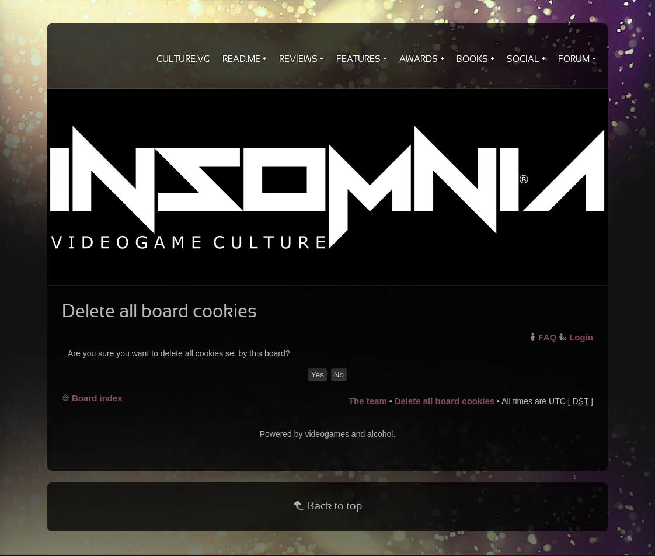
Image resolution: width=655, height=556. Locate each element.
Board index (97, 398)
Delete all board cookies (444, 401)
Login (581, 337)
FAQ (547, 337)
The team (368, 401)
